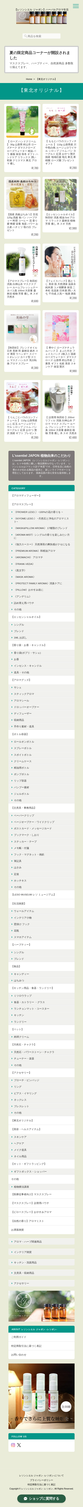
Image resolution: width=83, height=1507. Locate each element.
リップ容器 (20, 780)
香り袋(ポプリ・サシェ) (27, 652)
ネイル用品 (20, 1156)
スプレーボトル (23, 748)
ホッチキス (20, 880)
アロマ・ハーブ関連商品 (28, 1241)
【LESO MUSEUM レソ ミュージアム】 (33, 894)
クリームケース (23, 761)
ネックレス (20, 1099)
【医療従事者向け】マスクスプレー (31, 1194)
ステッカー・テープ (25, 841)
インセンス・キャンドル (28, 665)
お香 (16, 659)
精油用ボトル (21, 767)
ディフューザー (23, 713)
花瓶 (16, 930)
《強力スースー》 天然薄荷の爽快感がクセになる (42, 544)
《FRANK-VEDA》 (24, 564)
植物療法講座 (21, 1186)
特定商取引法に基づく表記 (26, 1346)
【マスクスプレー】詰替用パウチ (30, 1203)
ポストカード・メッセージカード (33, 828)
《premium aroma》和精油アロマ (34, 550)
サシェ (17, 687)
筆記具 (17, 861)
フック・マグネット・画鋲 (29, 854)
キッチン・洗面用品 (25, 1262)
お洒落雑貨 (17, 1229)
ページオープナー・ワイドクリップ (34, 822)
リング (17, 1086)
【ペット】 (17, 1029)
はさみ (17, 867)
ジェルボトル (21, 793)
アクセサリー (21, 1283)
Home (29, 79)
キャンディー (21, 974)
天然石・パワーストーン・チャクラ (34, 1052)
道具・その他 (21, 672)
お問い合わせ (18, 1354)
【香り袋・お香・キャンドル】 (29, 645)
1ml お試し (20, 637)
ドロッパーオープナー (26, 707)
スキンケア (20, 1137)
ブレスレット (21, 1106)
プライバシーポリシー (41, 1480)
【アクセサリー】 (21, 1072)
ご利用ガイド (18, 1337)
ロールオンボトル (24, 741)
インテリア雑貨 (23, 1252)
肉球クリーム (21, 1036)
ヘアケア (19, 1143)
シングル (19, 624)
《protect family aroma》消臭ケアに (38, 583)
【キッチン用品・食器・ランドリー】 (32, 988)
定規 (16, 874)
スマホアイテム (23, 937)
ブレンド (19, 631)
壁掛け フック (22, 924)
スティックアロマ (24, 693)
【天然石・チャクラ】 (23, 1044)
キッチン (19, 1015)
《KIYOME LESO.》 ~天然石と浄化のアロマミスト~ (41, 520)
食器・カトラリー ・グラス (29, 1002)
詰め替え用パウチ (24, 603)
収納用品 (19, 720)
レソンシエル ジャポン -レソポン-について (41, 1475)
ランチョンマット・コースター (31, 1008)
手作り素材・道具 (24, 726)
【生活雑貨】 (18, 903)
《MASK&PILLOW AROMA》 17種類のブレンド (41, 528)
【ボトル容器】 (20, 734)
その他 (17, 609)
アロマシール (21, 700)
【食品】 (16, 966)
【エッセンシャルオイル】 (26, 617)
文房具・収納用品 (24, 1273)
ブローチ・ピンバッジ (26, 1080)
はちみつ (19, 980)
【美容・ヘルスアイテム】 (26, 1129)
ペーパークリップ (24, 815)
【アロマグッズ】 (21, 680)
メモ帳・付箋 (21, 848)
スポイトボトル (23, 754)
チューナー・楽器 (24, 1058)
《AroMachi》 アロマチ (28, 557)
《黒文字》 (20, 570)
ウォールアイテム (24, 911)
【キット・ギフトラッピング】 (29, 1163)
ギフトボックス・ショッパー (30, 1171)
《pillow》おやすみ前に (28, 589)
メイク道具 (20, 1149)
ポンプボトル (21, 774)
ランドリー (20, 1021)
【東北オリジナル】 (22, 1120)
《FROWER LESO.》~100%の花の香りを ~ (38, 512)
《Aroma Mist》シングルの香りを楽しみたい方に (42, 536)
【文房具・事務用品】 (23, 807)
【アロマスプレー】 (22, 504)
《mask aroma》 (25, 576)
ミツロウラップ (23, 995)
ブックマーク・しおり (26, 834)
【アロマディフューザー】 (26, 495)
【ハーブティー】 (21, 944)
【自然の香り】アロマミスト (27, 1221)
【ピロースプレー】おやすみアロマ (31, 1212)
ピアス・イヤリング (25, 1093)
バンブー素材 (21, 787)
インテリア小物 (23, 917)
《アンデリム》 (23, 596)
